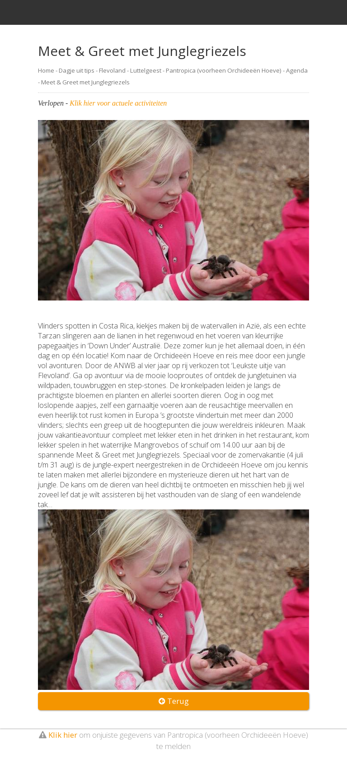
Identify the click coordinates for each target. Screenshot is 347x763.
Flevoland (112, 70)
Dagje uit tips (76, 70)
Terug (174, 701)
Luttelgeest (145, 70)
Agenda (297, 70)
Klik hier (62, 735)
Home (46, 70)
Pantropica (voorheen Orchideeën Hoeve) (223, 70)
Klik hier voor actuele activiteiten (118, 103)
